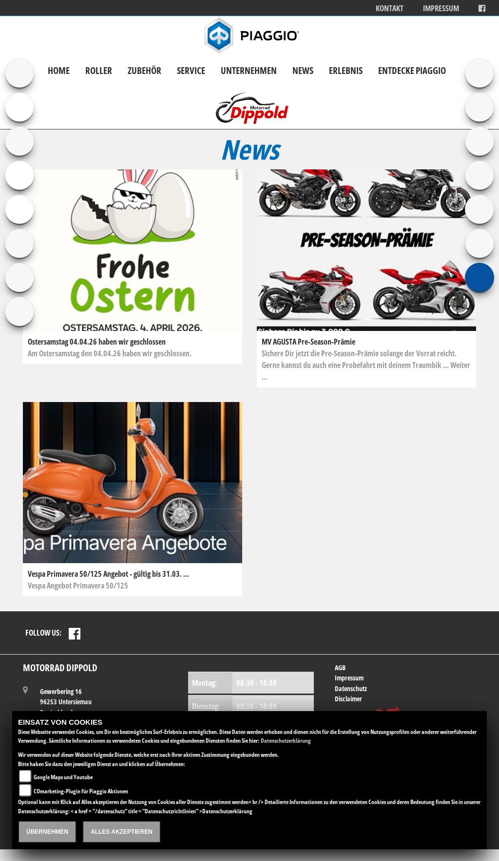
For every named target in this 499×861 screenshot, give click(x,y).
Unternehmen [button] (249, 70)
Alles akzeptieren (122, 831)
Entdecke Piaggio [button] (412, 70)
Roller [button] (98, 70)
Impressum (441, 8)
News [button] (302, 70)
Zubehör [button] (144, 70)
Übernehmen (47, 831)
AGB (340, 667)
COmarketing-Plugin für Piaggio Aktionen (81, 791)
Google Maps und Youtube (63, 777)
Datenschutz (351, 688)
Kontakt (389, 8)
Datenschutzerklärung (286, 740)
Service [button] (191, 70)
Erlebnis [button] (346, 70)
